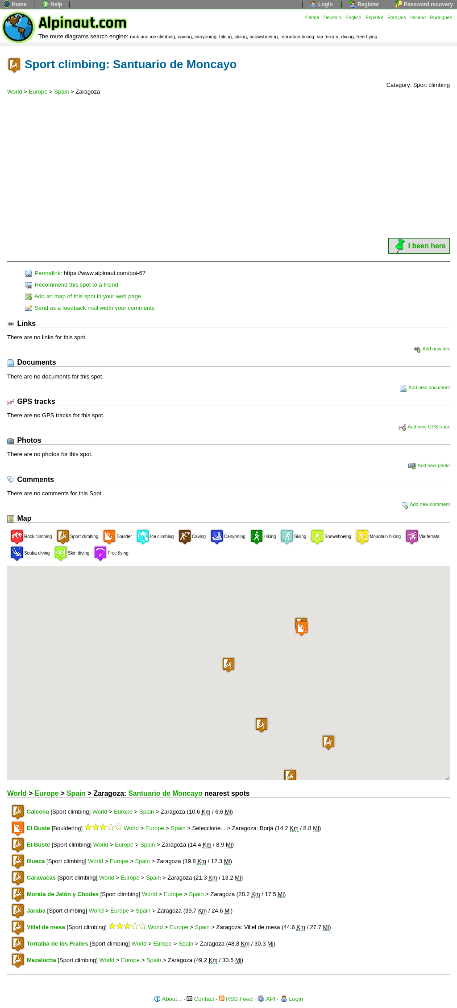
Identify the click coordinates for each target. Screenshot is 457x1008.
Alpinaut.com (82, 23)
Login (321, 4)
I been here (419, 246)
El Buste (38, 828)
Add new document (424, 387)
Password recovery (424, 4)
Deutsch (332, 17)
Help (52, 4)
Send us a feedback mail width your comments (89, 307)
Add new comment (425, 504)
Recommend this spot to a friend (71, 284)
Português (441, 17)
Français (396, 17)
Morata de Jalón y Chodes (63, 894)
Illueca (36, 861)
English (353, 17)
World (14, 91)
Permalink (42, 273)
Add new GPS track (424, 426)
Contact (200, 999)
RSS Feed (236, 999)
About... (168, 999)
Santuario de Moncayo (165, 793)
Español (374, 17)
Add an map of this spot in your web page (83, 296)
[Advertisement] (228, 169)
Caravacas (41, 877)
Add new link (431, 348)
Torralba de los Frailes (57, 943)
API (266, 999)
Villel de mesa (46, 927)
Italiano (418, 17)
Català (312, 17)
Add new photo (429, 465)
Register (364, 4)
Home (15, 4)
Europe (38, 91)
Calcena (38, 811)
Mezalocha (41, 960)
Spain (61, 91)
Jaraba (36, 910)
